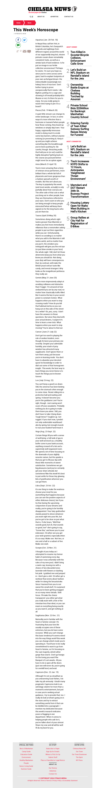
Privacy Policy (56, 781)
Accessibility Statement (70, 781)
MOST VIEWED (71, 47)
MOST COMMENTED (73, 141)
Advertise (54, 17)
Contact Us (68, 17)
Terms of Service (46, 781)
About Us (40, 17)
